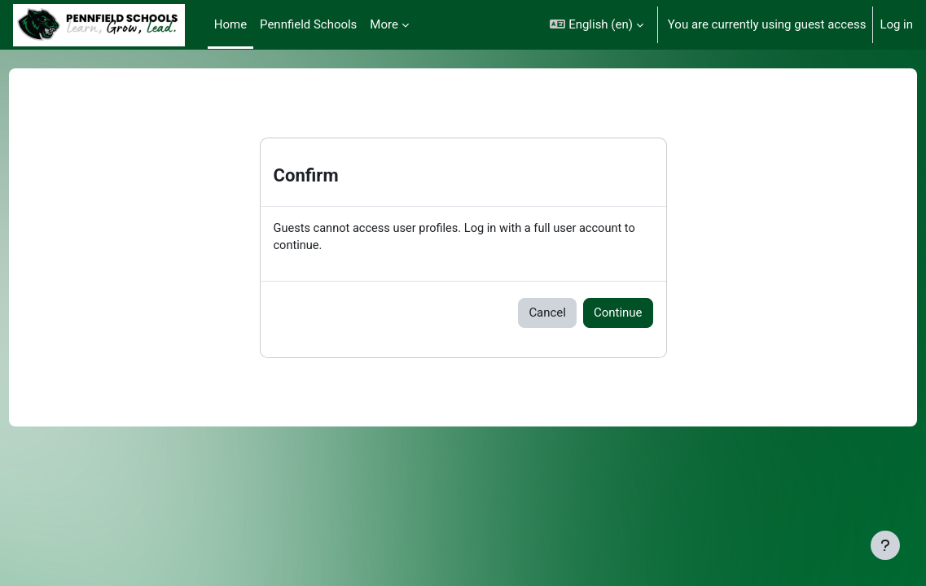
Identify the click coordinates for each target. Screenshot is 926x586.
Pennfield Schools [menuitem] (308, 24)
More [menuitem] (383, 24)
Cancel (547, 313)
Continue (618, 313)
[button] (596, 25)
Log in (896, 24)
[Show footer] (885, 545)
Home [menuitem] (230, 24)
